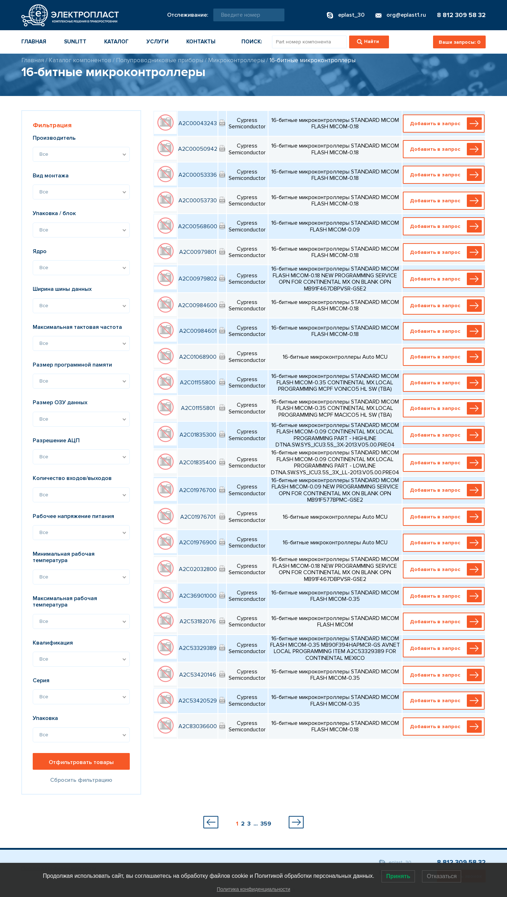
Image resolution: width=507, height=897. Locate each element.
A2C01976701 (197, 516)
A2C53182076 (198, 621)
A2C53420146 (197, 674)
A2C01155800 (197, 382)
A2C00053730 (197, 200)
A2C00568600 (197, 226)
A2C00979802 (197, 278)
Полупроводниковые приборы (159, 60)
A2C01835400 (197, 462)
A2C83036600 (197, 726)
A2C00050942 (197, 149)
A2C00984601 (198, 331)
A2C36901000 (198, 595)
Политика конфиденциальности (253, 889)
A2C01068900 (198, 357)
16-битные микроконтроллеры (312, 60)
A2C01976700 (197, 490)
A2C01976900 (198, 542)
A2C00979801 (197, 252)
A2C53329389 (198, 648)
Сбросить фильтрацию (81, 780)
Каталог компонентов (80, 60)
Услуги (157, 41)
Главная (33, 41)
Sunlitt (75, 41)
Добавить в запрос (445, 123)
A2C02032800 (198, 569)
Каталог (116, 41)
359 (266, 823)
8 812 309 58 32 (461, 15)
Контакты (200, 41)
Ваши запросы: (459, 42)
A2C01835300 (198, 434)
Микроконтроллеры (236, 60)
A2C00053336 (197, 174)
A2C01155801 (198, 408)
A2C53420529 (197, 700)
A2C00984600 (197, 305)
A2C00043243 (197, 123)
